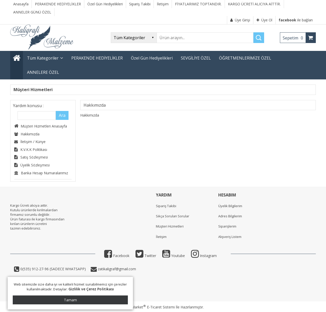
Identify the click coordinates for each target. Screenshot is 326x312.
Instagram (204, 255)
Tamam (70, 299)
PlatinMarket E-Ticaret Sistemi (148, 307)
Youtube (173, 255)
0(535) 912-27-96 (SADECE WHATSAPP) (53, 268)
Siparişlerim (227, 226)
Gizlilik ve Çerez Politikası (91, 289)
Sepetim (294, 38)
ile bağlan (296, 20)
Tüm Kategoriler (43, 58)
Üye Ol (264, 20)
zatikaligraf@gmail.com (116, 268)
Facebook (116, 255)
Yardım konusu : (28, 105)
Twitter (145, 255)
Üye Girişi (240, 20)
